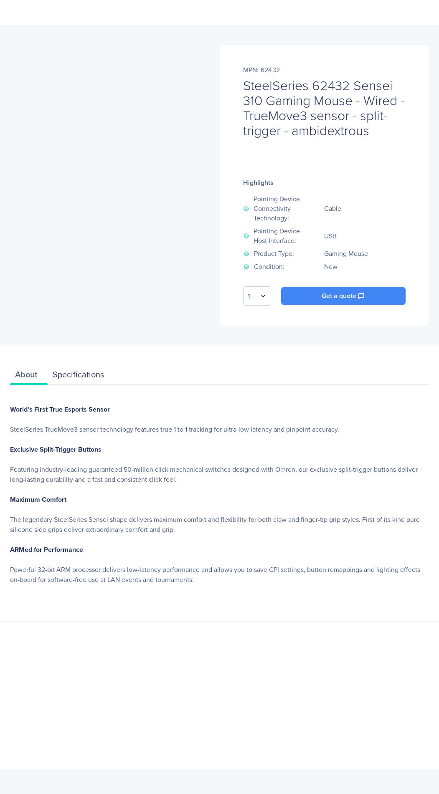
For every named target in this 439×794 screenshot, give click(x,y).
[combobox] (257, 296)
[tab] (29, 376)
